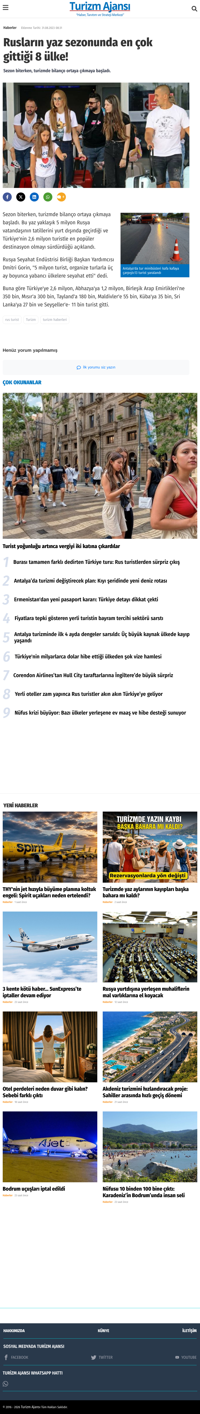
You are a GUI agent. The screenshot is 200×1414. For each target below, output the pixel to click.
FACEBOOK (15, 1357)
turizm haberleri (55, 320)
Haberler (9, 28)
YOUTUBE (186, 1357)
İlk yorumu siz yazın (96, 368)
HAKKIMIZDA (14, 1330)
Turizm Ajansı (31, 1407)
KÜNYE (103, 1330)
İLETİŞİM (189, 1330)
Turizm (31, 320)
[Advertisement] (100, 757)
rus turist (12, 320)
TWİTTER (101, 1357)
